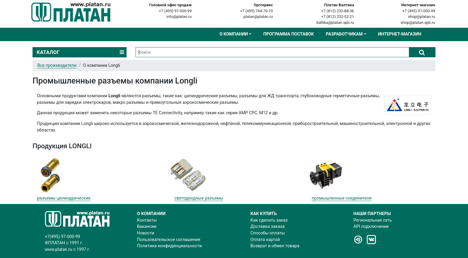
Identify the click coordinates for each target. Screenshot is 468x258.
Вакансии (146, 226)
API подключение (371, 226)
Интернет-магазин (399, 34)
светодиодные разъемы (198, 198)
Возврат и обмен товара (274, 245)
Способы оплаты (267, 233)
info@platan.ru (179, 16)
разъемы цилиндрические (63, 198)
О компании (233, 34)
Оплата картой (265, 239)
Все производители (56, 65)
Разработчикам (344, 34)
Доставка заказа (267, 226)
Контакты (147, 220)
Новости (145, 233)
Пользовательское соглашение (168, 239)
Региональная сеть (372, 220)
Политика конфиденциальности (169, 245)
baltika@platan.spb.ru (335, 22)
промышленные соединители (342, 198)
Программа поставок (288, 34)
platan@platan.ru (258, 16)
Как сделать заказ (269, 220)
